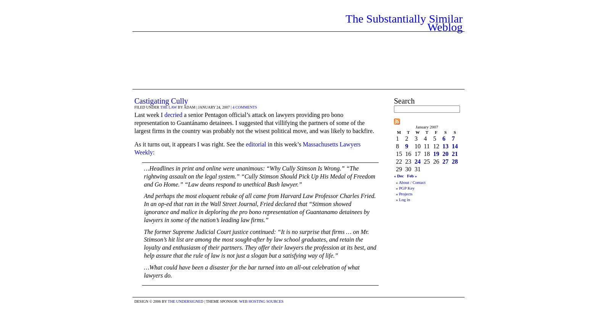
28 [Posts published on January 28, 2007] (455, 161)
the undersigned (185, 301)
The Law (168, 107)
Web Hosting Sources (261, 301)
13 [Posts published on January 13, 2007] (445, 146)
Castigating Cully (161, 101)
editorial (256, 144)
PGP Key (407, 188)
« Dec (399, 176)
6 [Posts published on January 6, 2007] (443, 138)
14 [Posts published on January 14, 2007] (455, 146)
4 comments (244, 107)
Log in (404, 199)
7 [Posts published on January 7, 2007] (453, 138)
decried (173, 115)
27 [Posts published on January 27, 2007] (445, 161)
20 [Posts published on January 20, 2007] (445, 154)
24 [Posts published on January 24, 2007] (418, 161)
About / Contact (412, 182)
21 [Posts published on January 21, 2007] (455, 154)
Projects (405, 194)
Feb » (412, 176)
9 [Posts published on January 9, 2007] (406, 146)
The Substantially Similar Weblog (404, 22)
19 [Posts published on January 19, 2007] (436, 154)
